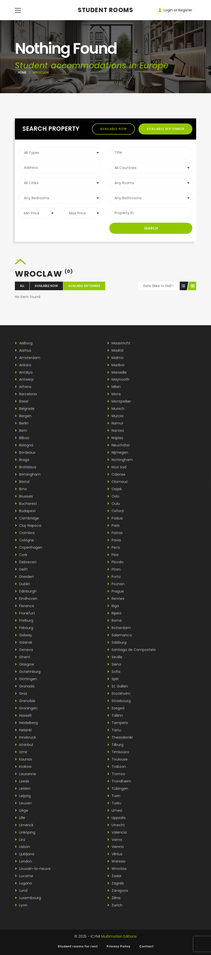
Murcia (115, 415)
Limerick (24, 825)
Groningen (26, 708)
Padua (115, 518)
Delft (21, 569)
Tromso (116, 773)
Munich (115, 408)
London (23, 861)
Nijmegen (117, 452)
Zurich (114, 905)
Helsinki (23, 730)
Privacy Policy (118, 946)
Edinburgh (26, 591)
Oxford (115, 510)
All (22, 286)
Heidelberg (26, 722)
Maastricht (118, 343)
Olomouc (117, 481)
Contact (146, 946)
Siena (114, 664)
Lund (21, 890)
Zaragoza (117, 890)
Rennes (115, 598)
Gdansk (23, 642)
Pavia (114, 540)
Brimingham (28, 474)
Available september (165, 129)
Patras (115, 532)
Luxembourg (28, 897)
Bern (21, 430)
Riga (113, 605)
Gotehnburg (28, 671)
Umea (114, 810)
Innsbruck (25, 737)
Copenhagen (28, 547)
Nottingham (120, 459)
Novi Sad (116, 467)
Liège (21, 810)
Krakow (23, 766)
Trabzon (116, 766)
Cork (21, 554)
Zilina (113, 897)
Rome (114, 620)
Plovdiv (115, 562)
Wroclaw (117, 868)
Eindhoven (26, 598)
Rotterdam (119, 627)
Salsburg (116, 642)
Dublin (22, 583)
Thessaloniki (120, 737)
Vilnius (114, 854)
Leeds (22, 781)
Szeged (115, 708)
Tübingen (117, 788)
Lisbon (22, 846)
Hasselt (23, 715)
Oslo (113, 496)
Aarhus (23, 350)
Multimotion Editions (119, 936)
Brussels (24, 496)
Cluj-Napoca (28, 525)
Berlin (21, 423)
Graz (21, 693)
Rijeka (114, 613)
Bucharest (26, 503)
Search (151, 228)
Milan (114, 386)
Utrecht (116, 825)
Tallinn (115, 715)
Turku (114, 803)
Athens (23, 386)
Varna (114, 839)
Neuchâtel (118, 445)
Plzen (114, 569)
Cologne (24, 540)
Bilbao (22, 437)
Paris (113, 525)
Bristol (22, 481)
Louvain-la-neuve (33, 868)
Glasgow (24, 664)
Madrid (115, 350)
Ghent (22, 657)
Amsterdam (27, 357)
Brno (21, 488)
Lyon (21, 905)
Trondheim (119, 781)
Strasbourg (119, 700)
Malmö (115, 357)
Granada (24, 686)
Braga (22, 459)
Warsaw (116, 861)
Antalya (23, 372)
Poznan (115, 583)
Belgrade (24, 408)
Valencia (117, 832)
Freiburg (24, 620)
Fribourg (24, 627)
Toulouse (117, 759)
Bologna (24, 445)
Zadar (114, 875)
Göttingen (26, 678)
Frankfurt (25, 613)
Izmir (21, 751)
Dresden (24, 576)
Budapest (25, 510)
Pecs (113, 547)
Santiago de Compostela (131, 649)
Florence (24, 605)
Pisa (112, 554)
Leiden (22, 788)
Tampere (117, 722)
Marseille (117, 372)
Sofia (113, 671)
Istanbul (24, 744)
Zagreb (115, 883)
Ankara (23, 365)
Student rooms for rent (78, 946)
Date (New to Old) (157, 286)
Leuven (23, 803)
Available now (113, 129)
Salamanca (119, 635)
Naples (115, 437)
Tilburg (115, 744)
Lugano (23, 883)
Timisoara (118, 751)
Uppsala (116, 817)
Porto (114, 576)
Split (113, 678)
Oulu (113, 503)
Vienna (115, 846)
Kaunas (23, 759)
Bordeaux (25, 452)
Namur (115, 423)
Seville (114, 657)
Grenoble (25, 700)
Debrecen (26, 562)
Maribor (116, 365)
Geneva (24, 649)
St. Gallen (117, 686)
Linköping (25, 832)
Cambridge (27, 518)
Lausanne (25, 773)
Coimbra (24, 532)
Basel (21, 401)
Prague (115, 591)
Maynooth (118, 379)
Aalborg (23, 343)
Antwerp (24, 379)
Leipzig (23, 795)
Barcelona (26, 394)
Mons (114, 394)
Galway (23, 635)
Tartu (114, 730)
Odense (116, 474)
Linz (20, 839)
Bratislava (25, 467)
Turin (113, 795)
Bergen (23, 415)
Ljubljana (24, 854)
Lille (20, 817)
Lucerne (24, 875)
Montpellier (119, 401)
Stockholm (118, 693)
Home (22, 72)
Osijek (114, 488)
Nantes (115, 430)
